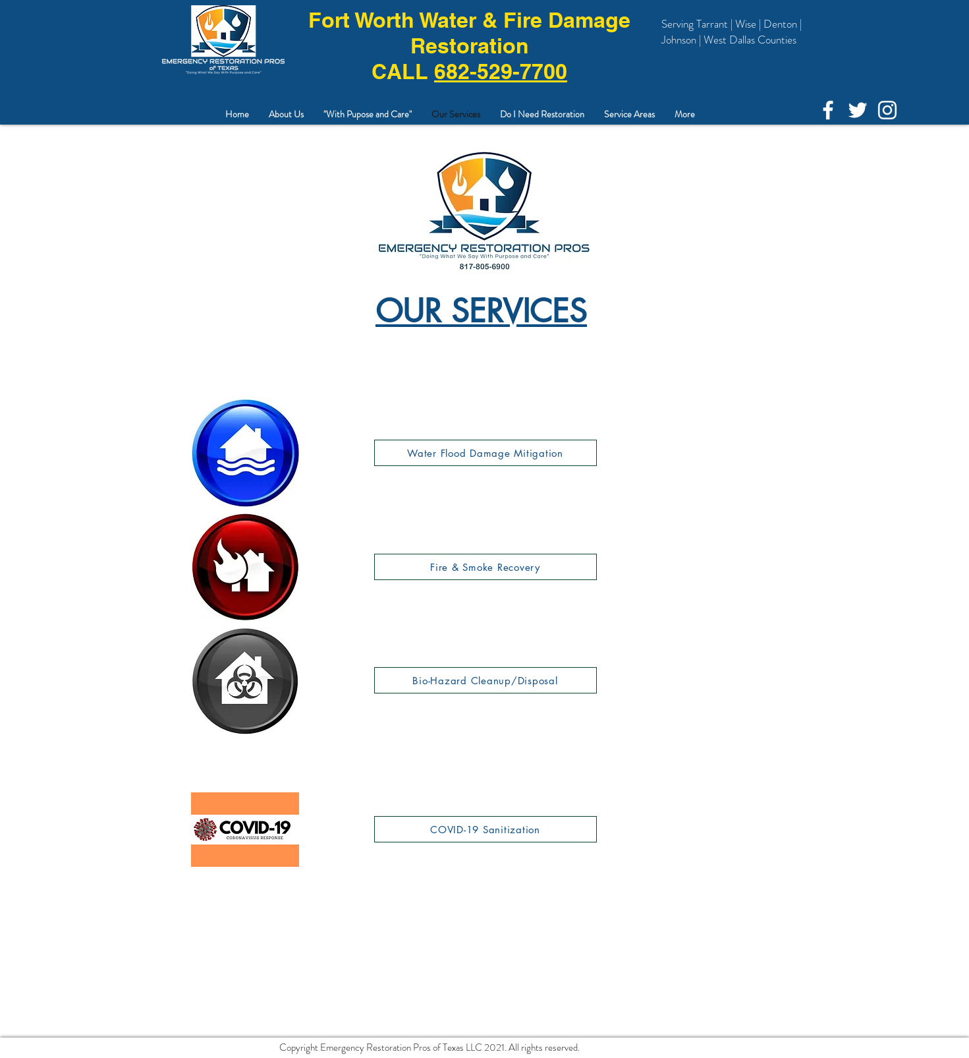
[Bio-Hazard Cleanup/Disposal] (485, 680)
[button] (629, 114)
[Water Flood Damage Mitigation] (485, 453)
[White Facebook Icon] (828, 110)
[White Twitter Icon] (857, 110)
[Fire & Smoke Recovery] (485, 567)
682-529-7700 (500, 71)
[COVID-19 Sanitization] (485, 829)
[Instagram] (887, 110)
